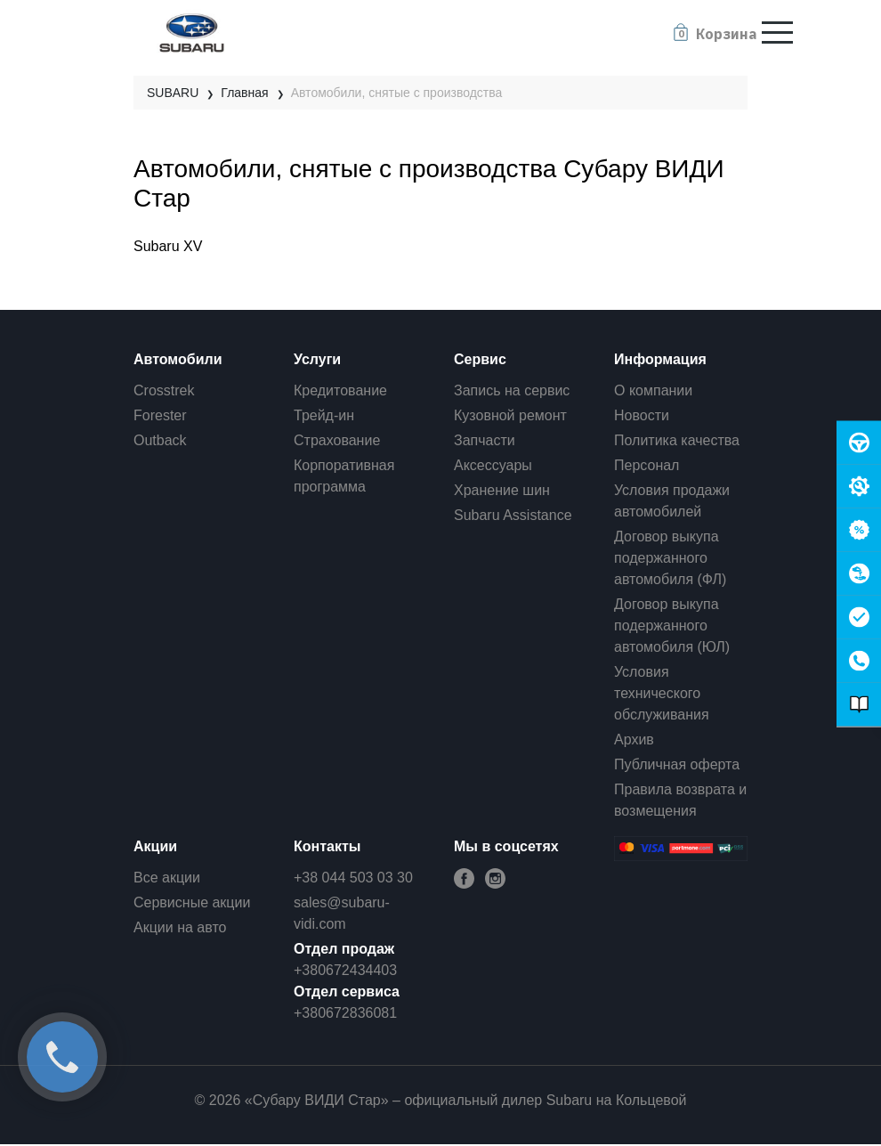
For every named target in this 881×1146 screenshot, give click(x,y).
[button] (713, 33)
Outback (160, 440)
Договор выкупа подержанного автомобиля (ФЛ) (670, 558)
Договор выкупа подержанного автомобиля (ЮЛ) (672, 625)
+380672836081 (345, 1012)
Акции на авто (179, 927)
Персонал (646, 465)
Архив (634, 739)
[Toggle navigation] (777, 32)
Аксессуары (493, 465)
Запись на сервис (512, 390)
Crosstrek (163, 390)
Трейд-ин (324, 415)
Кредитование (340, 390)
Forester (160, 415)
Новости (641, 415)
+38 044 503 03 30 (353, 877)
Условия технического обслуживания (661, 693)
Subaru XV (167, 246)
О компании (653, 390)
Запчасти (484, 440)
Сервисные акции (191, 902)
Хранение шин (502, 490)
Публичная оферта (677, 764)
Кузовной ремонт (510, 415)
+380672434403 (345, 970)
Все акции (166, 877)
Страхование (337, 440)
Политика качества (677, 440)
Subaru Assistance (513, 515)
